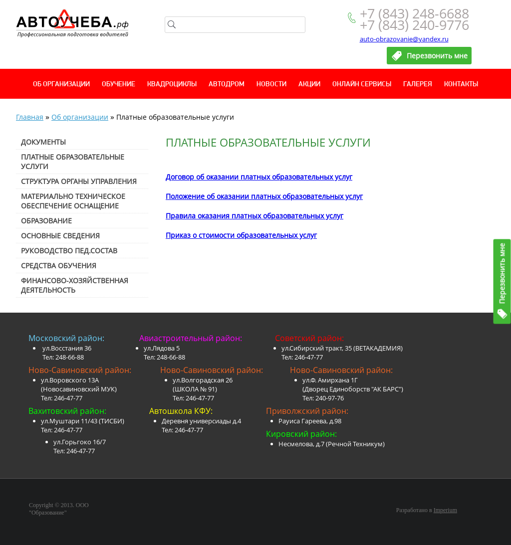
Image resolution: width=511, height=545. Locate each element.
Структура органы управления (79, 181)
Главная (29, 117)
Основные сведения (60, 235)
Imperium (445, 510)
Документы (43, 142)
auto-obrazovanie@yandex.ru (404, 38)
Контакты (461, 84)
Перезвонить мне (502, 273)
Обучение (118, 84)
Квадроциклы (172, 84)
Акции (309, 84)
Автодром (227, 84)
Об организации (61, 84)
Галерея (417, 84)
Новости (271, 84)
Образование (46, 220)
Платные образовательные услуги (72, 161)
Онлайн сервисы (361, 84)
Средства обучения (58, 265)
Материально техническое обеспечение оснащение (73, 200)
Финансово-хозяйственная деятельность (74, 285)
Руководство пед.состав (69, 250)
